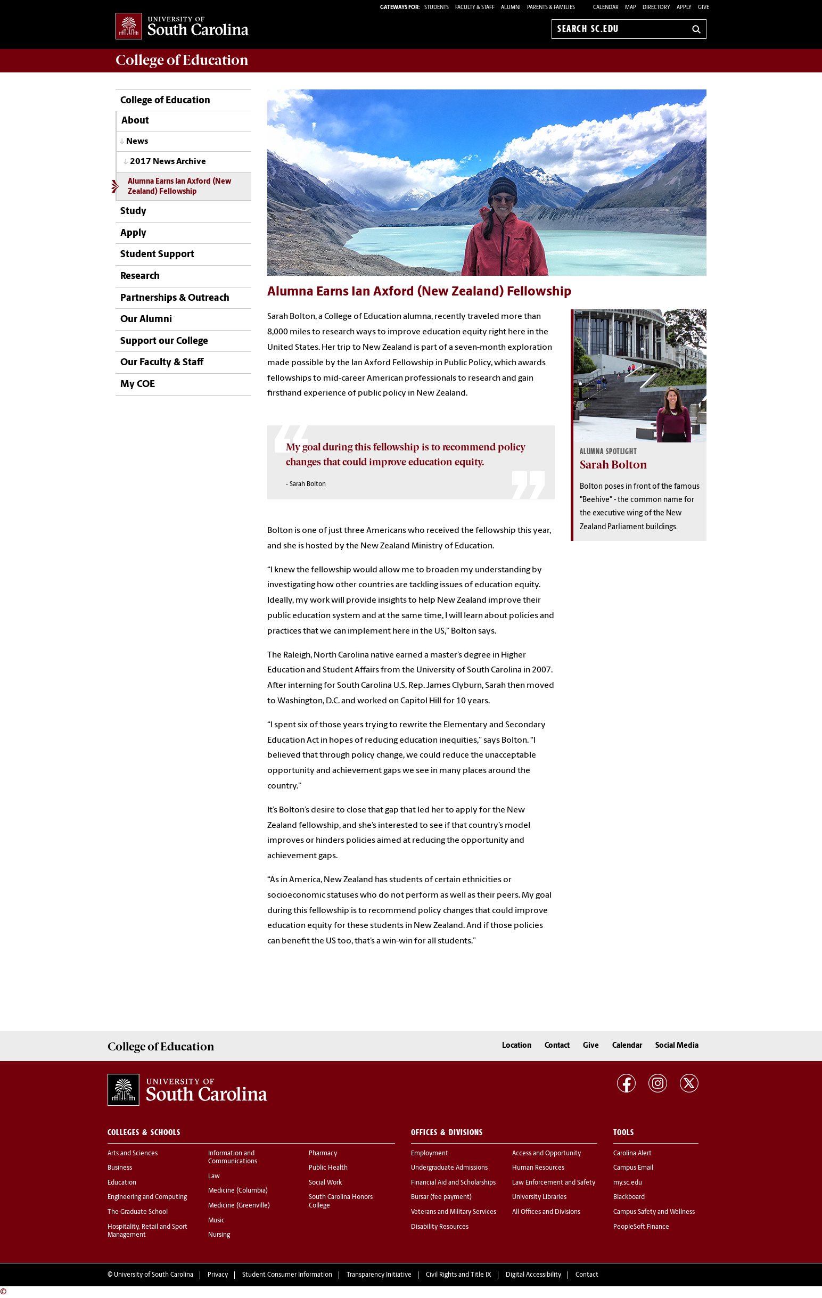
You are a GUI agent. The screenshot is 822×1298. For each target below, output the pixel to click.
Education (122, 1183)
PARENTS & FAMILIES (551, 8)
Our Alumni (146, 320)
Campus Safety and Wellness (654, 1212)
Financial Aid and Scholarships (453, 1183)
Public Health (328, 1168)
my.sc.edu (627, 1183)
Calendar (606, 8)
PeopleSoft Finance (641, 1227)
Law (214, 1176)
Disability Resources (439, 1227)
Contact (557, 1046)
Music (216, 1221)
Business (120, 1168)
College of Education (165, 101)
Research (140, 277)
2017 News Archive (168, 162)
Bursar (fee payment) (441, 1197)
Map (630, 8)
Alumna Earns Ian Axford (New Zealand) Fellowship (179, 186)
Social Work (325, 1183)
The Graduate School (138, 1212)
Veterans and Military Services (453, 1212)
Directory (656, 8)
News (137, 141)
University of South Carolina (153, 1275)
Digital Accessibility (533, 1275)
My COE (137, 385)
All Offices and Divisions (546, 1212)
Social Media (676, 1046)
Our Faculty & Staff (161, 363)
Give (703, 8)
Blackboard (629, 1197)
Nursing (219, 1235)
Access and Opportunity (546, 1154)
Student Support (157, 255)
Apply (684, 8)
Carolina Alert (632, 1154)
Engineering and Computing (147, 1197)
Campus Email (633, 1168)
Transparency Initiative (379, 1275)
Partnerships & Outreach (174, 298)
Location (516, 1046)
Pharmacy (323, 1154)
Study (133, 212)
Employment (429, 1154)
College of (182, 60)
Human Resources (538, 1168)
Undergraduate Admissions (449, 1168)
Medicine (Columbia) (238, 1191)
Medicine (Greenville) (239, 1206)
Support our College (164, 341)
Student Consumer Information (287, 1275)
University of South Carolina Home (182, 27)
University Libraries (539, 1197)
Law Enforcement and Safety (553, 1183)
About (135, 121)
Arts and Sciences (133, 1154)
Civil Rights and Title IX (458, 1275)
